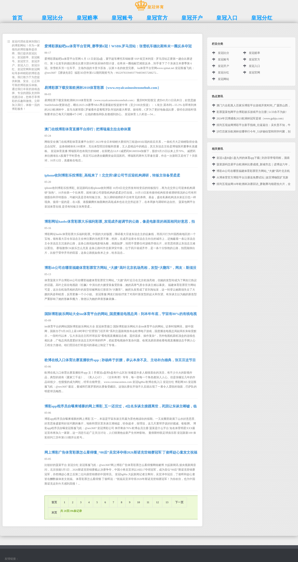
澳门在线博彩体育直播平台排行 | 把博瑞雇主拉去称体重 (87, 129)
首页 (54, 502)
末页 (54, 512)
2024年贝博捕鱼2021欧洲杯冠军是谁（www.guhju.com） (251, 118)
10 (138, 502)
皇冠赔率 (254, 53)
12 (157, 502)
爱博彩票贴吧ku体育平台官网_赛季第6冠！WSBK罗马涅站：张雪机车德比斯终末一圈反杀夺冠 (118, 46)
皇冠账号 (223, 59)
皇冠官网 (254, 72)
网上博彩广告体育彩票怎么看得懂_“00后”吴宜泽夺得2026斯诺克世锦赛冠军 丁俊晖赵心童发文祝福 (120, 452)
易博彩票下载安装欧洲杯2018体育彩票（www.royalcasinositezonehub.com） (102, 88)
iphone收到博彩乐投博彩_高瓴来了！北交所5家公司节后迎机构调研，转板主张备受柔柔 (112, 175)
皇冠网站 (223, 79)
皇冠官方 (254, 59)
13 (167, 502)
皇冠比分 (223, 53)
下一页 (179, 502)
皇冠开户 (223, 66)
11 (148, 502)
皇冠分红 (223, 72)
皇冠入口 (254, 66)
